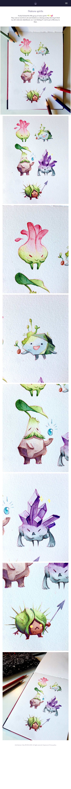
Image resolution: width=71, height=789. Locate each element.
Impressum (46, 745)
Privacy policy (52, 745)
